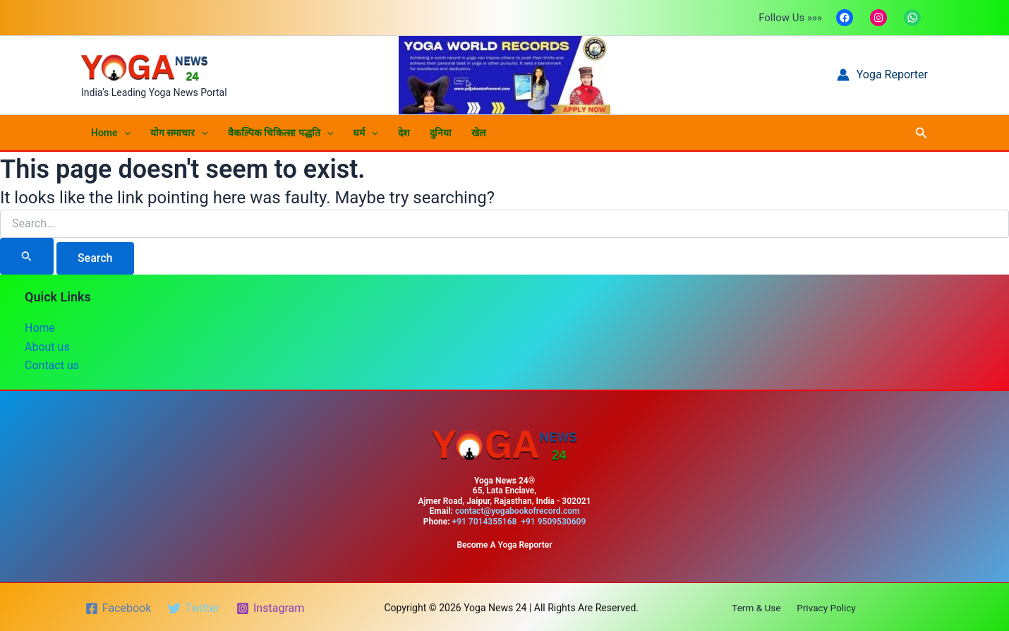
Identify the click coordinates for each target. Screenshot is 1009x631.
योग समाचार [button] (179, 132)
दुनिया (441, 132)
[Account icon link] (882, 75)
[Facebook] (118, 607)
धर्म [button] (365, 132)
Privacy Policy (824, 606)
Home (40, 328)
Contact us (52, 365)
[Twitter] (194, 607)
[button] (124, 132)
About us (47, 346)
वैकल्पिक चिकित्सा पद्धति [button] (280, 132)
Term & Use (758, 606)
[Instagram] (272, 607)
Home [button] (111, 132)
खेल (478, 132)
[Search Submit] (27, 256)
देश (404, 132)
